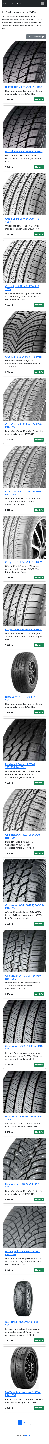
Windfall (28, 1435)
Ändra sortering (35, 36)
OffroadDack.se (12, 3)
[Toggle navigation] (42, 3)
